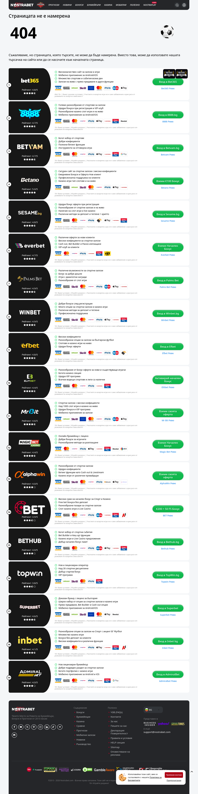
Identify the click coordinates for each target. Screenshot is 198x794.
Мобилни (121, 4)
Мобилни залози (85, 735)
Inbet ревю (168, 647)
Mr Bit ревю (168, 420)
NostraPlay (149, 4)
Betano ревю (168, 187)
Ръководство (83, 744)
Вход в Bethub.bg (168, 542)
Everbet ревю (168, 254)
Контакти (116, 716)
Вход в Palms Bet (168, 280)
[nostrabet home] (23, 709)
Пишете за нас (119, 725)
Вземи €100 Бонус (168, 181)
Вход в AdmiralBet (168, 674)
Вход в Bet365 (168, 82)
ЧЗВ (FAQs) (117, 712)
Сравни (80, 725)
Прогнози (53, 4)
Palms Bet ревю (168, 287)
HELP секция (118, 742)
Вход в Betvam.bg (168, 148)
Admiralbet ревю (168, 681)
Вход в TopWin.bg (168, 575)
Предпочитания (174, 780)
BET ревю (168, 515)
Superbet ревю (168, 614)
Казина (108, 4)
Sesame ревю (168, 220)
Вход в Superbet (168, 608)
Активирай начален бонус (168, 379)
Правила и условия (121, 738)
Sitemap (115, 747)
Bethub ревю (168, 548)
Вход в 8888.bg (167, 115)
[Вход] (184, 5)
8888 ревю (167, 121)
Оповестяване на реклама (120, 753)
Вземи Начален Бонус (168, 247)
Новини (67, 4)
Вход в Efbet (168, 346)
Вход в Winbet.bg (168, 313)
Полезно (135, 4)
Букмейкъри (94, 4)
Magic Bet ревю (168, 451)
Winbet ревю (168, 320)
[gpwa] (50, 769)
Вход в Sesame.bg (168, 214)
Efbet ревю (168, 353)
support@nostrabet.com (157, 732)
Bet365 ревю (168, 88)
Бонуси (79, 4)
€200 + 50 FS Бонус (168, 509)
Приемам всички (174, 775)
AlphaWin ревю (168, 483)
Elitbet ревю (167, 387)
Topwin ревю (168, 581)
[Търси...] (177, 5)
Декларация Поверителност (119, 732)
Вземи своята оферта (168, 412)
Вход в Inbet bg (168, 641)
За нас (114, 721)
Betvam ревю (168, 154)
